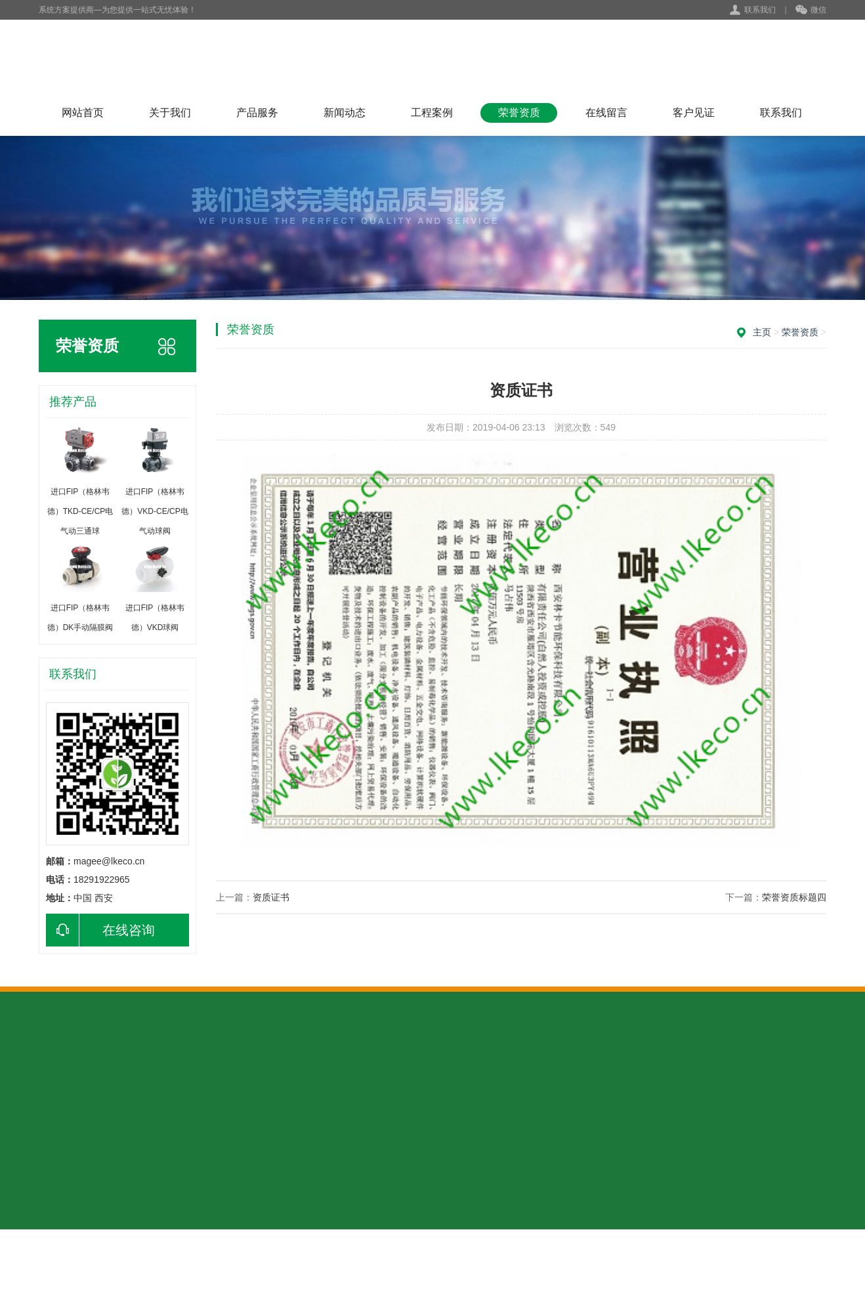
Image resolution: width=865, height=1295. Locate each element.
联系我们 (760, 9)
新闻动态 (345, 112)
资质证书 (271, 897)
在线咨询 (100, 930)
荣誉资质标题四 (794, 897)
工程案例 (432, 112)
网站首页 (83, 112)
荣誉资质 (519, 112)
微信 (810, 10)
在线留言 (606, 112)
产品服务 (257, 112)
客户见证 (694, 112)
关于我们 (170, 112)
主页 (762, 332)
